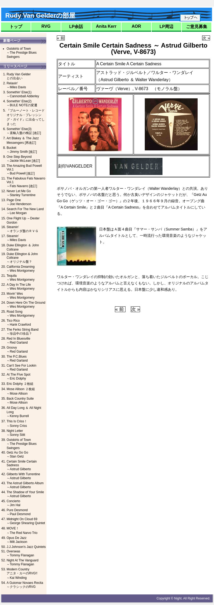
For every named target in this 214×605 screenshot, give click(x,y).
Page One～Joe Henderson (19, 202)
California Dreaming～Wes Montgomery (21, 269)
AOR (136, 26)
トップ (16, 26)
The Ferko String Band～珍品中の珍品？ (23, 331)
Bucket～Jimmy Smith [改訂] (22, 150)
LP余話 (76, 26)
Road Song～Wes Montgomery (21, 313)
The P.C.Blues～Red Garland (17, 358)
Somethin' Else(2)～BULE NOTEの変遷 (22, 103)
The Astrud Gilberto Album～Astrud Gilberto (25, 485)
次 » (206, 38)
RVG (45, 26)
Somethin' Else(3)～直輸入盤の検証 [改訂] (24, 131)
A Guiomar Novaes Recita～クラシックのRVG (25, 585)
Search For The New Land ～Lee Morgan (25, 211)
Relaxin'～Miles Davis (16, 85)
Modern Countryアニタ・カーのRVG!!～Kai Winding (22, 573)
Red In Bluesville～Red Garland (18, 340)
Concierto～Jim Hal (13, 503)
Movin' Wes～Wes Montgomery (21, 295)
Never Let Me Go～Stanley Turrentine (21, 193)
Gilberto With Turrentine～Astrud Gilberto (23, 476)
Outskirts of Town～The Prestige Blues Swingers (21, 53)
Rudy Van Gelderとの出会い (19, 76)
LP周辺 (166, 26)
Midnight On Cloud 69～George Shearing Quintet (26, 521)
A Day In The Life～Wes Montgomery (21, 286)
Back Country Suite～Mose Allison (20, 400)
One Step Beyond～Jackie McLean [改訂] (23, 159)
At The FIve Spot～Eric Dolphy (18, 376)
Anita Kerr (106, 26)
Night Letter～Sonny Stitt (16, 433)
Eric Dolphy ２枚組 (20, 384)
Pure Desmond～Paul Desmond (19, 512)
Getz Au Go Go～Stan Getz (17, 454)
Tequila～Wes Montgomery (21, 277)
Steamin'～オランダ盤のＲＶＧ (22, 229)
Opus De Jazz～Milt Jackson (17, 540)
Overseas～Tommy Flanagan (20, 553)
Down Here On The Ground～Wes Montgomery (26, 304)
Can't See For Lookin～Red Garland (21, 367)
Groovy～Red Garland (17, 349)
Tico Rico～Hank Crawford (19, 322)
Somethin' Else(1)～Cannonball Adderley (23, 94)
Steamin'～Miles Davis (16, 238)
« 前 (60, 38)
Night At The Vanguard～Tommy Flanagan (22, 562)
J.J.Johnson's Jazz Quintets (26, 547)
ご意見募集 (196, 26)
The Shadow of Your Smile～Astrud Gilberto (25, 494)
